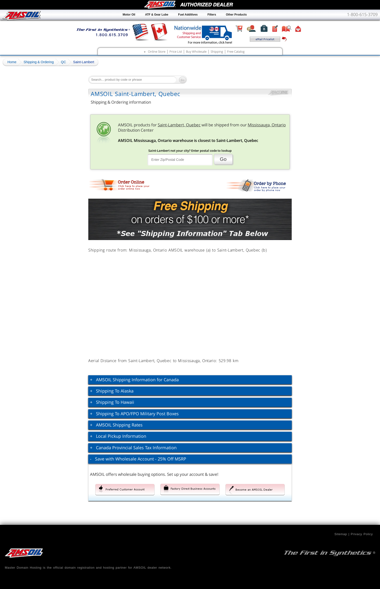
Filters (211, 14)
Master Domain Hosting (23, 567)
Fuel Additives (188, 14)
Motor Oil (129, 14)
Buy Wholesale (196, 51)
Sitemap (340, 534)
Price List (175, 51)
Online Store (156, 51)
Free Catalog (236, 51)
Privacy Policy (362, 534)
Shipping (217, 51)
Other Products (236, 14)
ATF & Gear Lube (156, 14)
